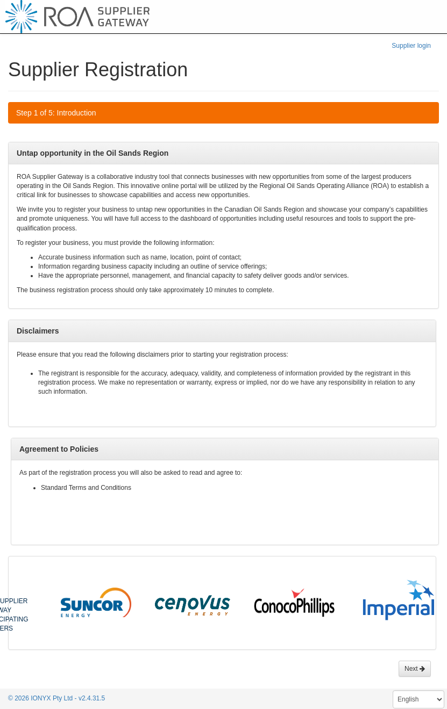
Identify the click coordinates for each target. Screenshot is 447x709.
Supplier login (411, 45)
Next (415, 668)
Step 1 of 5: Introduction (56, 112)
